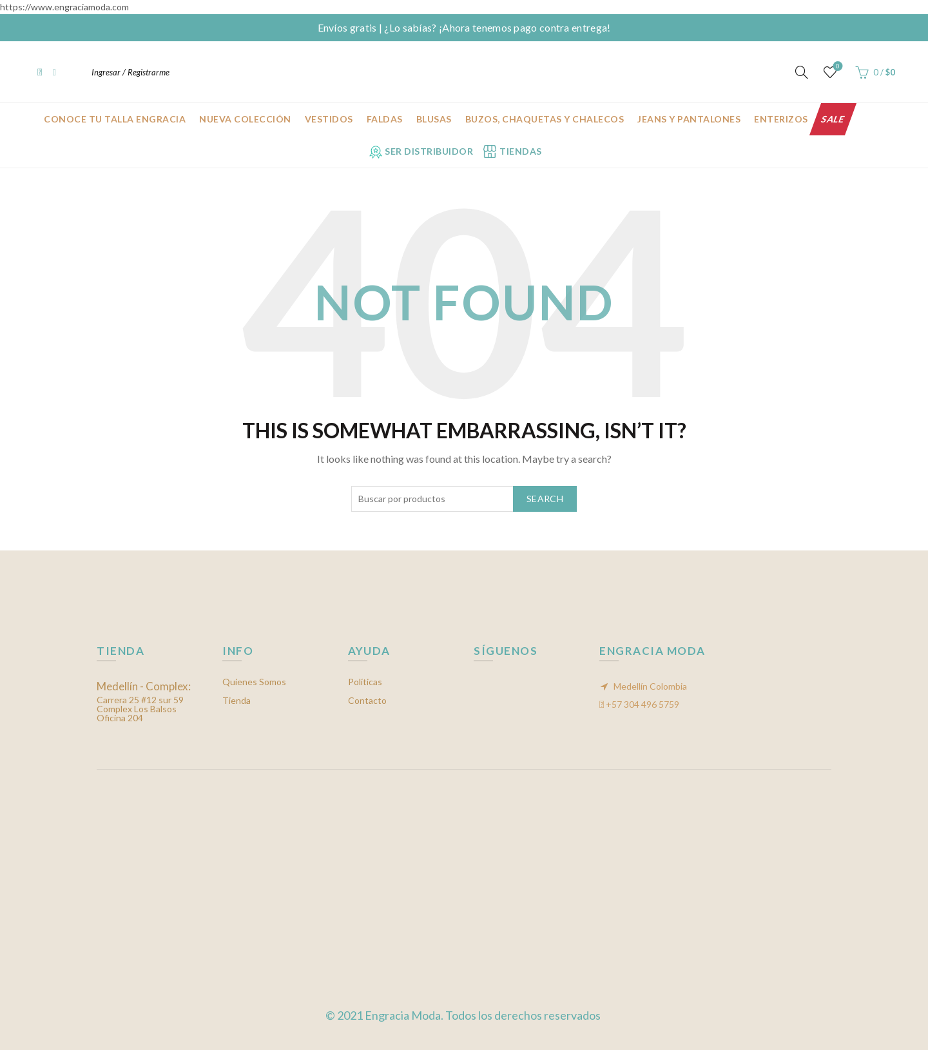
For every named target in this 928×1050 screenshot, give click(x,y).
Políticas (365, 681)
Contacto (367, 700)
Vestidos (329, 118)
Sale (833, 118)
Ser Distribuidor (429, 151)
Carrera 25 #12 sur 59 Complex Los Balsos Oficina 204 (144, 702)
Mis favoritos (836, 67)
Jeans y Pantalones (688, 118)
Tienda (236, 700)
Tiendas (520, 151)
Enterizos (781, 118)
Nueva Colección (245, 118)
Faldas (385, 118)
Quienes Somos (254, 681)
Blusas (434, 118)
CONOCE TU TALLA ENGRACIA (115, 118)
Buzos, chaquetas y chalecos (544, 118)
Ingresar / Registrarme (130, 72)
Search (545, 498)
